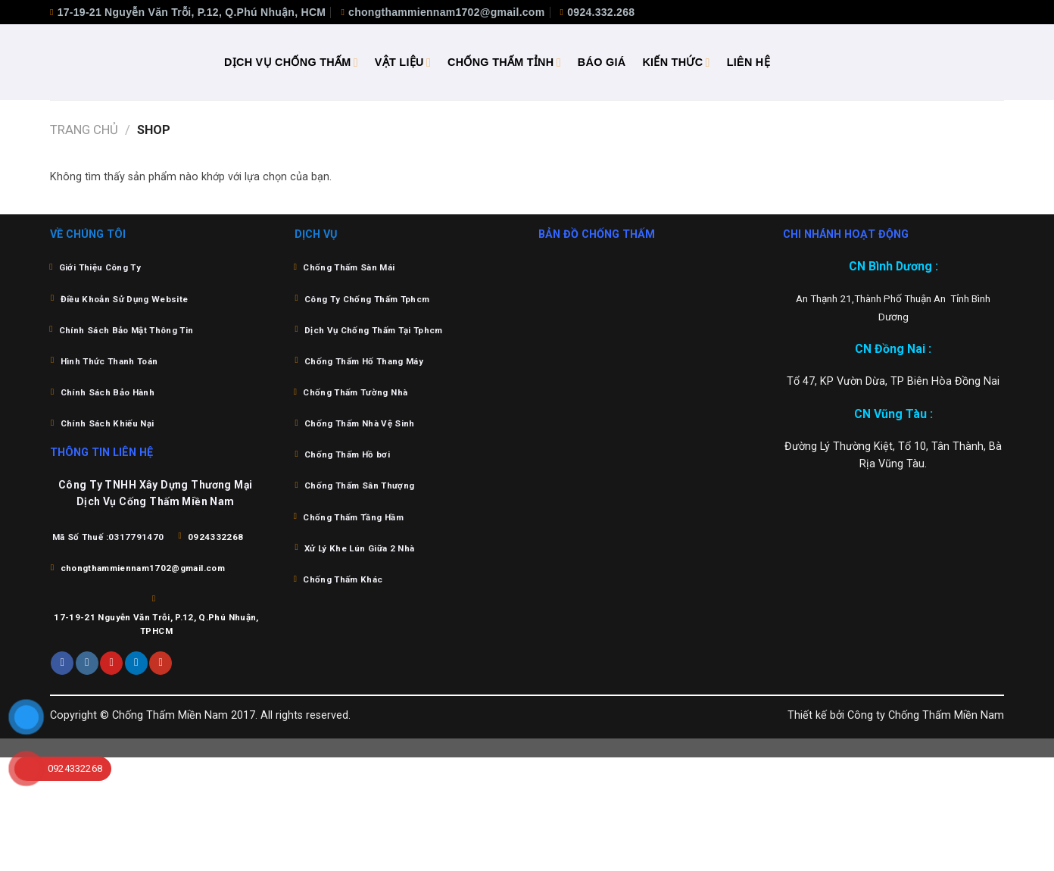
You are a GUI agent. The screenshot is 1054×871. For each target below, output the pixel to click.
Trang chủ (84, 130)
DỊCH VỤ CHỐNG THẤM (291, 62)
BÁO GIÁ (602, 62)
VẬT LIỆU (403, 62)
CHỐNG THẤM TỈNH (504, 62)
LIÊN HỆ (748, 62)
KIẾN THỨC (675, 62)
